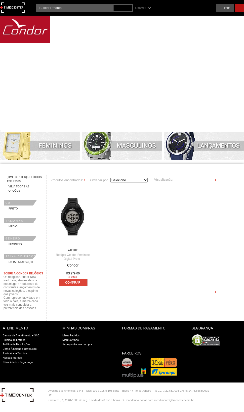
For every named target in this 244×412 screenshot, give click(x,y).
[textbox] (84, 8)
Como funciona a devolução (20, 349)
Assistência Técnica (15, 353)
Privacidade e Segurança (18, 362)
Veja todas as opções (19, 188)
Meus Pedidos (71, 335)
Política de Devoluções (16, 344)
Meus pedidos (202, 8)
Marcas (140, 8)
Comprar (72, 282)
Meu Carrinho (70, 340)
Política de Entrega (14, 340)
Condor (73, 250)
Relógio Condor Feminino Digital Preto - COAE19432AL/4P (73, 259)
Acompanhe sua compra (77, 344)
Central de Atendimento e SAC (21, 335)
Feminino (15, 244)
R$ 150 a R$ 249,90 (20, 262)
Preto (13, 208)
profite (233, 401)
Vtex (233, 391)
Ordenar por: (99, 180)
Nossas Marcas (12, 357)
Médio (12, 226)
